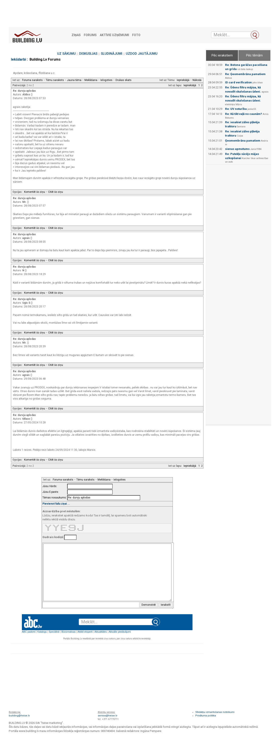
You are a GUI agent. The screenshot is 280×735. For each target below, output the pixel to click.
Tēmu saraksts (55, 80)
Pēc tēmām (254, 55)
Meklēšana (90, 80)
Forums (90, 35)
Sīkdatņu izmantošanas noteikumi (214, 712)
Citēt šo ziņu (55, 191)
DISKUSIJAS (88, 54)
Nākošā (196, 80)
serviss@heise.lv (107, 715)
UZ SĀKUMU (66, 54)
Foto (136, 35)
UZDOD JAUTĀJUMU (142, 54)
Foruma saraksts (32, 80)
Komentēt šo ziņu (34, 191)
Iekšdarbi (18, 59)
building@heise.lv (19, 715)
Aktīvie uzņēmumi (114, 35)
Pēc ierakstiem (222, 55)
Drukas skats (123, 80)
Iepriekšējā (183, 80)
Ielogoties (106, 80)
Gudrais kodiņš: (53, 537)
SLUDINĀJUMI (111, 54)
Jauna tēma (74, 80)
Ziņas (76, 35)
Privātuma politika (205, 715)
